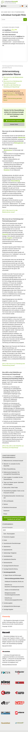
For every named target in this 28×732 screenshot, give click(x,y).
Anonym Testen (14, 124)
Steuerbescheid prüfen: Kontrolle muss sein (14, 497)
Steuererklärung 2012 (9, 93)
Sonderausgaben (8, 603)
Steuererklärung (15, 181)
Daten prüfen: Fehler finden (11, 487)
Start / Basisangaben (9, 533)
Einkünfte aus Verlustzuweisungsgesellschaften (13, 599)
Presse (5, 514)
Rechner (6, 504)
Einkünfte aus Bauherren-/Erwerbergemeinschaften (14, 585)
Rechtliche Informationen (10, 507)
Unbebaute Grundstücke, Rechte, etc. (14, 581)
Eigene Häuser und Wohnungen (13, 575)
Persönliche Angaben (9, 537)
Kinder (5, 540)
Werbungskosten (18, 143)
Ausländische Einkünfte (10, 559)
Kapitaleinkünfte (8, 549)
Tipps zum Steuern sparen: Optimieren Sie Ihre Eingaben (14, 483)
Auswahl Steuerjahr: (7, 527)
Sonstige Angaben (8, 609)
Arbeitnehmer (7, 546)
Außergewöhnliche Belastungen (12, 606)
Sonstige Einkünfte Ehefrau (11, 569)
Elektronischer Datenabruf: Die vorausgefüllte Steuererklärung (12, 473)
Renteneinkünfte (8, 562)
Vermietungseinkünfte (8, 66)
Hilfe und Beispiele (8, 501)
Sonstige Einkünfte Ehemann (11, 565)
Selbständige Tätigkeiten (10, 553)
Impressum (6, 510)
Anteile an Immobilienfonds (12, 589)
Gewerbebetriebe (8, 556)
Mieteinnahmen (8, 150)
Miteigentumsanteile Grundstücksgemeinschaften (12, 594)
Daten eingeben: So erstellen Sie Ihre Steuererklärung (13, 478)
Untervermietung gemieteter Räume (14, 578)
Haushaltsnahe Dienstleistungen (12, 543)
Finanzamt (5, 234)
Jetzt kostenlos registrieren (14, 120)
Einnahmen (7, 170)
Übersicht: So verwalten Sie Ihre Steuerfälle (12, 465)
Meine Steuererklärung (9, 469)
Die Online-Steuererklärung (10, 3)
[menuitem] (21, 6)
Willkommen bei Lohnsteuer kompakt (13, 460)
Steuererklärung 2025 (12, 95)
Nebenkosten (21, 137)
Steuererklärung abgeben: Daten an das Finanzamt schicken (14, 491)
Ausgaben (9, 238)
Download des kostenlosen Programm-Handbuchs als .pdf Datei (14, 518)
